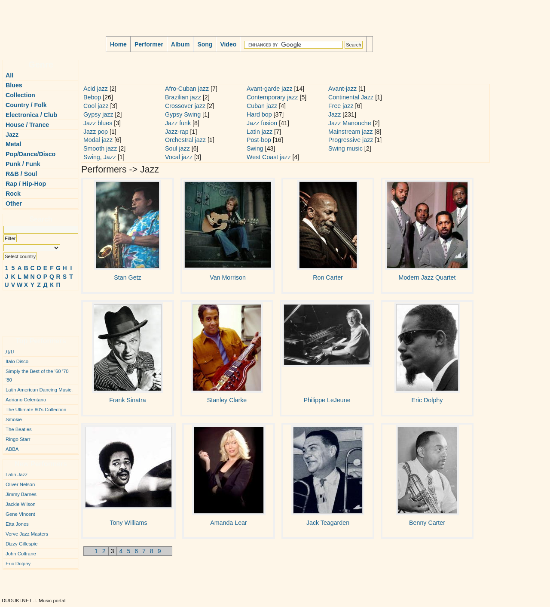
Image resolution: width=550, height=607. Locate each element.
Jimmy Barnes (21, 494)
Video (228, 44)
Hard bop (259, 114)
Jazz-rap (177, 131)
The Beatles (19, 429)
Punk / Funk (23, 163)
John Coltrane (21, 553)
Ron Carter (328, 277)
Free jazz (341, 105)
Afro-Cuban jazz (187, 88)
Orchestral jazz (185, 139)
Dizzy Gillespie (22, 543)
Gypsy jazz (98, 114)
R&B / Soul (21, 173)
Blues (14, 85)
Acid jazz (95, 88)
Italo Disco (17, 361)
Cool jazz (96, 105)
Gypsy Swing (183, 114)
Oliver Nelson (20, 484)
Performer (148, 44)
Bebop (92, 97)
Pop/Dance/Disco (30, 154)
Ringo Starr (18, 439)
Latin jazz (259, 131)
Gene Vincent (20, 514)
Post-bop (259, 139)
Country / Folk (26, 105)
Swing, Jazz (99, 157)
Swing (255, 148)
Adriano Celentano (26, 399)
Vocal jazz (178, 157)
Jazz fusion (262, 123)
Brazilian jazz (183, 97)
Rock (13, 193)
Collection (20, 95)
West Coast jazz (269, 157)
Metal (13, 144)
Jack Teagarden (327, 522)
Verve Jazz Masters (27, 533)
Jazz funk (178, 123)
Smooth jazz (100, 148)
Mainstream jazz (350, 131)
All (9, 75)
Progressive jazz (350, 139)
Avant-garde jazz (270, 88)
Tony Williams (128, 522)
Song (204, 44)
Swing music (345, 148)
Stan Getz (127, 277)
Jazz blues (97, 123)
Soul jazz (177, 148)
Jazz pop (95, 131)
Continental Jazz (350, 97)
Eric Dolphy (18, 563)
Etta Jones (17, 524)
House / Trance (27, 124)
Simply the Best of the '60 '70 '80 (37, 375)
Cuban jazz (262, 105)
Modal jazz (98, 139)
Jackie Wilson (21, 504)
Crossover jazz (185, 105)
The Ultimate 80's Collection (36, 409)
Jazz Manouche (349, 123)
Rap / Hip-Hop (26, 183)
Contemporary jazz (272, 97)
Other (14, 203)
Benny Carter (427, 522)
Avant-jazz (342, 88)
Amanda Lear (228, 522)
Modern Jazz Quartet (427, 277)
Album (180, 44)
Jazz (12, 134)
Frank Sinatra (127, 400)
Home (118, 44)
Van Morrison (228, 277)
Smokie (14, 419)
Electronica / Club (31, 114)
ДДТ (10, 351)
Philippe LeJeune (326, 400)
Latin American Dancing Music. (39, 389)
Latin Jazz (17, 474)
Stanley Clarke (227, 400)
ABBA (12, 449)
